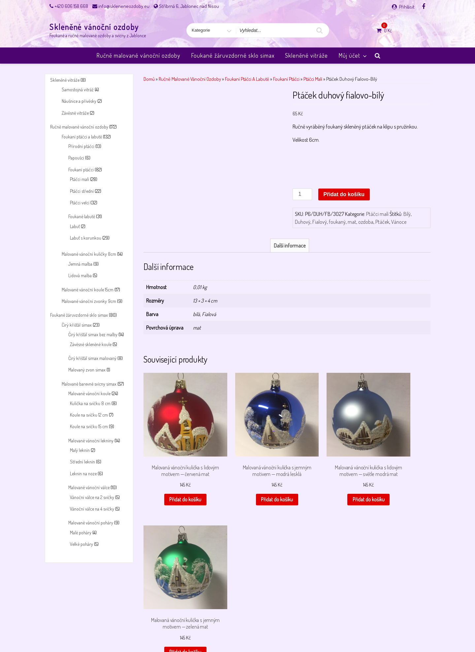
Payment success (238, 630)
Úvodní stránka (351, 630)
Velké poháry (81, 544)
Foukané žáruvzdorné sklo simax (232, 55)
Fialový (319, 222)
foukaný (337, 222)
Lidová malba (80, 275)
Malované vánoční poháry (90, 522)
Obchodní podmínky (164, 630)
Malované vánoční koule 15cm (87, 289)
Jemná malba (80, 264)
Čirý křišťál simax (77, 325)
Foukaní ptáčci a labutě (82, 136)
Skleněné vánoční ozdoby (94, 27)
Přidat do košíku (344, 194)
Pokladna (269, 630)
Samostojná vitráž (78, 89)
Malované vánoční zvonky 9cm (89, 301)
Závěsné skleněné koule (90, 344)
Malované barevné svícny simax (89, 384)
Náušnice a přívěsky (79, 101)
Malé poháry (80, 532)
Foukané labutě (81, 216)
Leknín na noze (83, 473)
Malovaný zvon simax (87, 369)
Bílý (407, 214)
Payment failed (202, 630)
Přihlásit (407, 7)
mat (352, 222)
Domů (149, 79)
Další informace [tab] (289, 245)
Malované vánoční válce (89, 487)
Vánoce (398, 222)
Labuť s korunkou (85, 238)
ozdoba (365, 222)
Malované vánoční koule (89, 393)
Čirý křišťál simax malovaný (92, 358)
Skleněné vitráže (306, 55)
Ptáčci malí (79, 179)
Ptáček (382, 222)
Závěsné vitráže (75, 113)
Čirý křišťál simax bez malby (92, 334)
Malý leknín (80, 450)
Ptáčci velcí (79, 202)
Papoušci (76, 158)
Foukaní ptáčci (81, 169)
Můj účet (353, 55)
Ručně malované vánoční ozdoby (138, 55)
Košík (114, 630)
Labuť (75, 226)
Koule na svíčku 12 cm (89, 415)
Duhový (302, 222)
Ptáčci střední (82, 191)
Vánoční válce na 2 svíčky (92, 497)
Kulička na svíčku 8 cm (90, 403)
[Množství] (302, 194)
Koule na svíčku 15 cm (89, 426)
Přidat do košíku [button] (175, 486)
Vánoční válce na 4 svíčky (92, 509)
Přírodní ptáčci (81, 146)
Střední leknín (82, 461)
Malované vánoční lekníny (90, 440)
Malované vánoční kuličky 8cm (89, 254)
